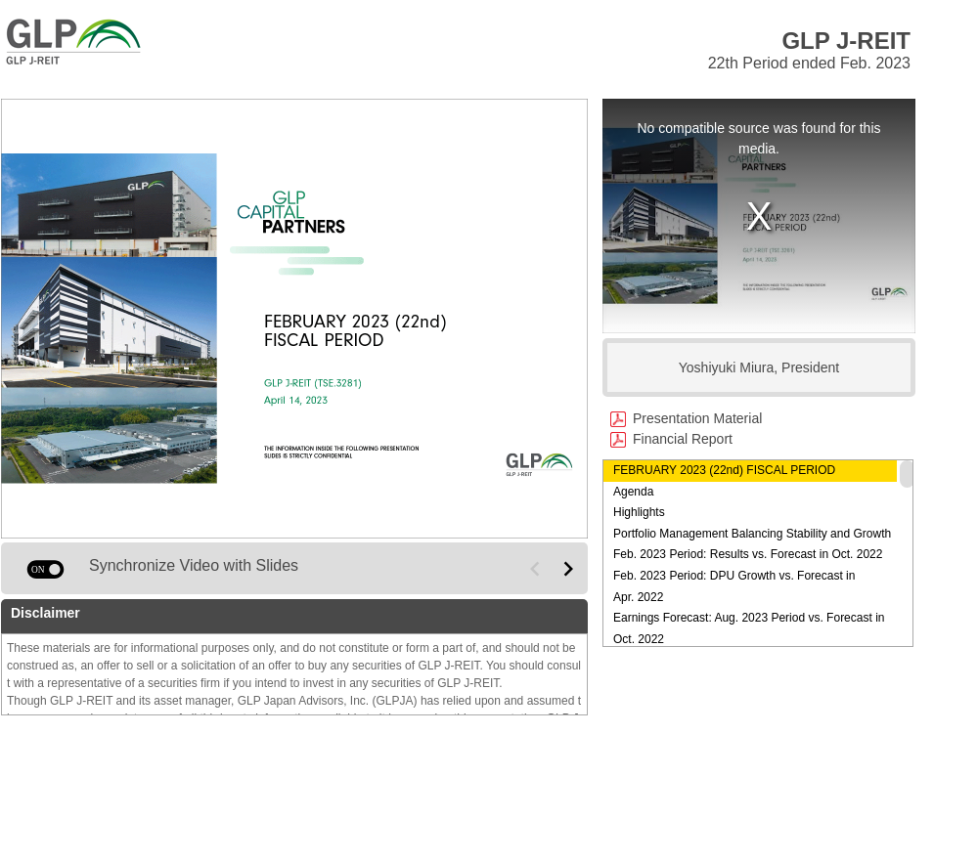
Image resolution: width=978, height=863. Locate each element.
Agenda (633, 491)
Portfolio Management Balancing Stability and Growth (752, 533)
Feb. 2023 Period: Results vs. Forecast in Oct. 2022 (747, 554)
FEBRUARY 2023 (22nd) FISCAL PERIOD (724, 470)
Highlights (639, 512)
